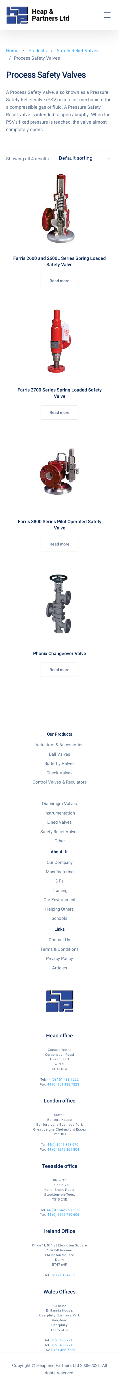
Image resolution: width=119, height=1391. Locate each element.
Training (59, 890)
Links (59, 929)
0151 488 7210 (63, 1345)
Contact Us (59, 940)
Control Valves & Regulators (60, 782)
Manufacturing (59, 872)
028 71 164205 (63, 1275)
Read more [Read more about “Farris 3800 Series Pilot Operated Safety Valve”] (59, 544)
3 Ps (59, 881)
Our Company (60, 862)
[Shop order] (86, 158)
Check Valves (59, 773)
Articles (59, 968)
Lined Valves (59, 822)
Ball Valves (59, 754)
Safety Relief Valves (78, 50)
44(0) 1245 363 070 (62, 1144)
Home (12, 50)
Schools (59, 918)
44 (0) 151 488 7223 (63, 1084)
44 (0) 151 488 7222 (63, 1079)
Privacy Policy (59, 958)
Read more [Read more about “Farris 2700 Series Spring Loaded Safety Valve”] (59, 413)
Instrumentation (59, 813)
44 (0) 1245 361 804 (63, 1149)
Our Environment (59, 900)
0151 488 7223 (63, 1350)
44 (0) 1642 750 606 (63, 1210)
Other (59, 841)
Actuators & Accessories (59, 745)
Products (38, 50)
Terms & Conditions (59, 949)
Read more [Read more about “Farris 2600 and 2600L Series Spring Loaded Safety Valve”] (59, 281)
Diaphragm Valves (59, 803)
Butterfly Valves (59, 763)
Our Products (59, 734)
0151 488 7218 (63, 1340)
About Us (60, 852)
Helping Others (59, 909)
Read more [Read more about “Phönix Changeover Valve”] (59, 670)
